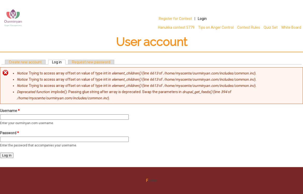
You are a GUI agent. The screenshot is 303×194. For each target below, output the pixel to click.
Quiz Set (271, 27)
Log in (59, 62)
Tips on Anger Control (215, 27)
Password (9, 133)
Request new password (91, 62)
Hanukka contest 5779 (176, 27)
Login (202, 19)
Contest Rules (248, 27)
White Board (291, 27)
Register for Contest (175, 19)
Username (10, 111)
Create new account (25, 62)
